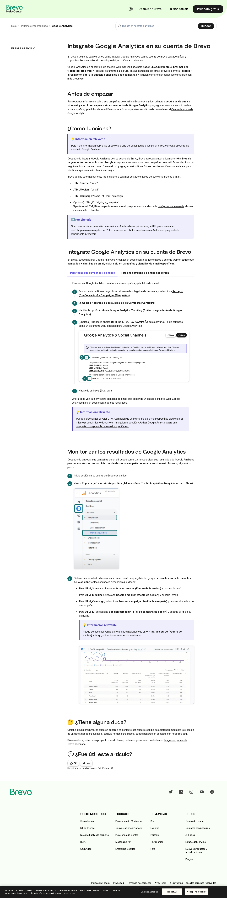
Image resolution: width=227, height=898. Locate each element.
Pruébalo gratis (208, 9)
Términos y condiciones (139, 883)
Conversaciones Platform (128, 828)
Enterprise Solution (125, 848)
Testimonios (157, 841)
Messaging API (123, 841)
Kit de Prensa (87, 828)
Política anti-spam (100, 883)
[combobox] (165, 26)
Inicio (14, 25)
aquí (185, 733)
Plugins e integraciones (34, 25)
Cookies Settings (149, 892)
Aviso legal (160, 883)
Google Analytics (62, 25)
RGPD (83, 841)
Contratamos (87, 821)
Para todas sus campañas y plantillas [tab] (92, 272)
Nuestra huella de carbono (94, 835)
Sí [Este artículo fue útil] (75, 763)
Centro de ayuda (194, 821)
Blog (153, 821)
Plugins (189, 859)
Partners (155, 835)
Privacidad (118, 883)
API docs (190, 835)
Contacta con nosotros (197, 828)
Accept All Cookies (196, 892)
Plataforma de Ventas (126, 835)
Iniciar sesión (178, 9)
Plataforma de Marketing (128, 821)
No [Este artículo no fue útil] (88, 763)
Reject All (172, 892)
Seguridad (86, 848)
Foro (153, 848)
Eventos (155, 828)
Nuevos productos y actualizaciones (196, 850)
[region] (113, 892)
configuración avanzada (171, 206)
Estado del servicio (195, 841)
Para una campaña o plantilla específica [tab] (145, 272)
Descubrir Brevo (150, 9)
